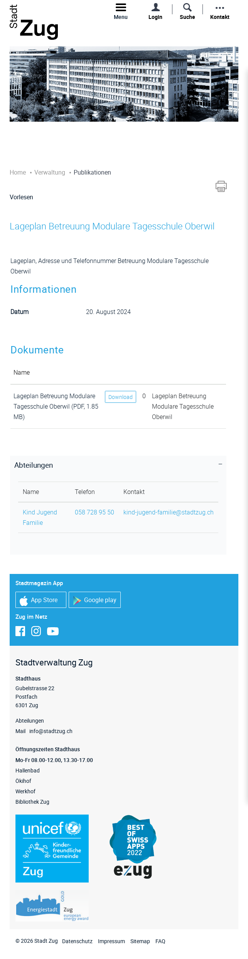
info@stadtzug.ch (51, 731)
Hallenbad (27, 770)
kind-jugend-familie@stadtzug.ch (168, 512)
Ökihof (23, 780)
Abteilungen (29, 720)
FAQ (160, 941)
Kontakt (219, 16)
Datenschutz (77, 941)
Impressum (111, 941)
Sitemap (140, 941)
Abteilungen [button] (33, 465)
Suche (187, 16)
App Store (38, 601)
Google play (94, 600)
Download (120, 397)
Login (155, 16)
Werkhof (25, 791)
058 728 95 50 (94, 512)
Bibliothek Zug (32, 801)
